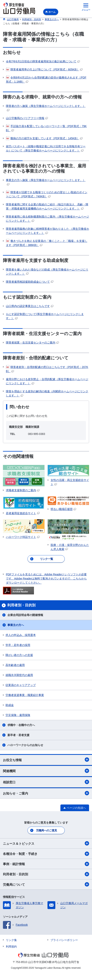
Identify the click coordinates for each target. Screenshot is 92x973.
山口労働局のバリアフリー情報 (27, 118)
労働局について (46, 884)
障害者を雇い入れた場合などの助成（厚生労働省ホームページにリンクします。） (47, 271)
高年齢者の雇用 (15, 665)
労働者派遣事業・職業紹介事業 (24, 695)
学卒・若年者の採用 (17, 645)
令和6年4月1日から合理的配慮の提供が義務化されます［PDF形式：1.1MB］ (46, 79)
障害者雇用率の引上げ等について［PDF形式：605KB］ (44, 69)
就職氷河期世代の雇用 (19, 675)
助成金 (9, 705)
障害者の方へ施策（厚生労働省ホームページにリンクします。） (46, 107)
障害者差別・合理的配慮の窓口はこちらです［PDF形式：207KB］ (47, 369)
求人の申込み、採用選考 (20, 635)
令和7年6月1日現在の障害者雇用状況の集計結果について (43, 61)
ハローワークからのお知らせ (25, 745)
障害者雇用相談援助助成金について (29, 281)
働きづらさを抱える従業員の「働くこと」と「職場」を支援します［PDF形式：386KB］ (46, 243)
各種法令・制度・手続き (46, 854)
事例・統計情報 (46, 864)
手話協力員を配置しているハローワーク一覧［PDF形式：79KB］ (46, 128)
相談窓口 (46, 782)
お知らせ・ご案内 (46, 793)
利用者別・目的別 (46, 874)
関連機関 (46, 771)
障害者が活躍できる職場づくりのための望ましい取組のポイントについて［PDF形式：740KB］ (46, 194)
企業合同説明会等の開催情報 (25, 615)
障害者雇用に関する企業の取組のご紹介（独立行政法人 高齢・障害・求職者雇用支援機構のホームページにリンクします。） (47, 206)
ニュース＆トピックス (46, 843)
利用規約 (11, 946)
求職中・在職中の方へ (21, 725)
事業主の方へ (15, 625)
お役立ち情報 (46, 759)
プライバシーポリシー (64, 940)
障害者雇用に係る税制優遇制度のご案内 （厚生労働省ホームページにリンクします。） (47, 218)
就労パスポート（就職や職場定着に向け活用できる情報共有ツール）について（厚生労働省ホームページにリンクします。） (46, 148)
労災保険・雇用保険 (17, 715)
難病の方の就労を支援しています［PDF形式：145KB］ (44, 138)
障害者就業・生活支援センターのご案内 (32, 342)
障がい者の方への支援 (19, 655)
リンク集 (11, 940)
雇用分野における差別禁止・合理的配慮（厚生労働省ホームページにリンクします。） (47, 381)
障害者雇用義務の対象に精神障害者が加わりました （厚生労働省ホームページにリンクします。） (47, 230)
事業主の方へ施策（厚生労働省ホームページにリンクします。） (46, 182)
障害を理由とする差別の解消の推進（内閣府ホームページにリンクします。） (47, 393)
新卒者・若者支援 (18, 735)
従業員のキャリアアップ (20, 685)
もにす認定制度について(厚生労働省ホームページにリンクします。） (45, 316)
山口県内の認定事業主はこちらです (29, 306)
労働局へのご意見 (46, 830)
